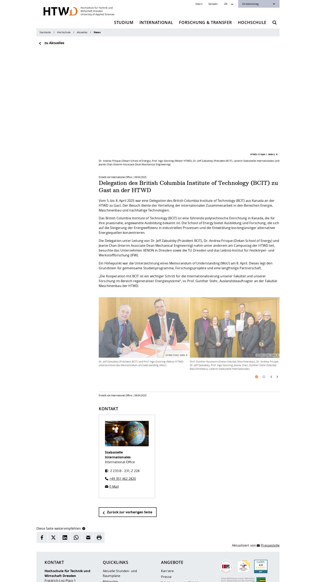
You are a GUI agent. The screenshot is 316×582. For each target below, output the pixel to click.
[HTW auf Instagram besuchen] (243, 576)
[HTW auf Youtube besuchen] (267, 576)
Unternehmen (172, 544)
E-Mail (114, 436)
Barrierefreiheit (165, 576)
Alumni (166, 538)
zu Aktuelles (51, 43)
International (156, 22)
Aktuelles (82, 32)
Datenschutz (143, 576)
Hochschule (252, 22)
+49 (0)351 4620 (63, 554)
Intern (198, 3)
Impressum (124, 576)
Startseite (45, 32)
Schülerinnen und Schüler (181, 532)
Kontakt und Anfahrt (118, 555)
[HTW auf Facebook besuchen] (259, 576)
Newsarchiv (112, 537)
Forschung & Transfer (205, 22)
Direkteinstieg (250, 3)
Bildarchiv (110, 531)
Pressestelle (270, 495)
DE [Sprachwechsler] (226, 3)
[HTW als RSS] (235, 576)
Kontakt (213, 3)
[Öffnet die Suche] (274, 22)
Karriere (167, 521)
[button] (83, 477)
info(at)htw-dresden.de (73, 559)
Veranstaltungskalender (121, 549)
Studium (123, 22)
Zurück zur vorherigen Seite (127, 462)
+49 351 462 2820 (122, 428)
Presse (166, 526)
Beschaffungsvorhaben (179, 550)
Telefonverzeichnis (117, 543)
